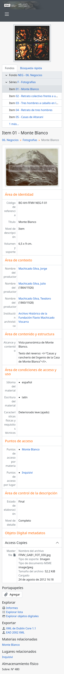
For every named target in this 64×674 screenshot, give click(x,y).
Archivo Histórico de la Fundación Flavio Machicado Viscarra (36, 318)
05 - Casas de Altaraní (29, 117)
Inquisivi (27, 472)
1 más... (14, 124)
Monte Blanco (31, 449)
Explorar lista (12, 612)
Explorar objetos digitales (20, 616)
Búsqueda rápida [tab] (31, 68)
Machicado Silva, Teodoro (34, 298)
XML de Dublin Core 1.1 (19, 628)
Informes (10, 608)
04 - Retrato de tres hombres (34, 110)
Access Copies (16, 542)
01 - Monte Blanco (27, 89)
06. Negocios (10, 140)
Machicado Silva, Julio (32, 283)
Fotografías (30, 140)
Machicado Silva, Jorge (32, 268)
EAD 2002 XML (13, 632)
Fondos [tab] (9, 68)
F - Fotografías (26, 82)
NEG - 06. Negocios (30, 75)
